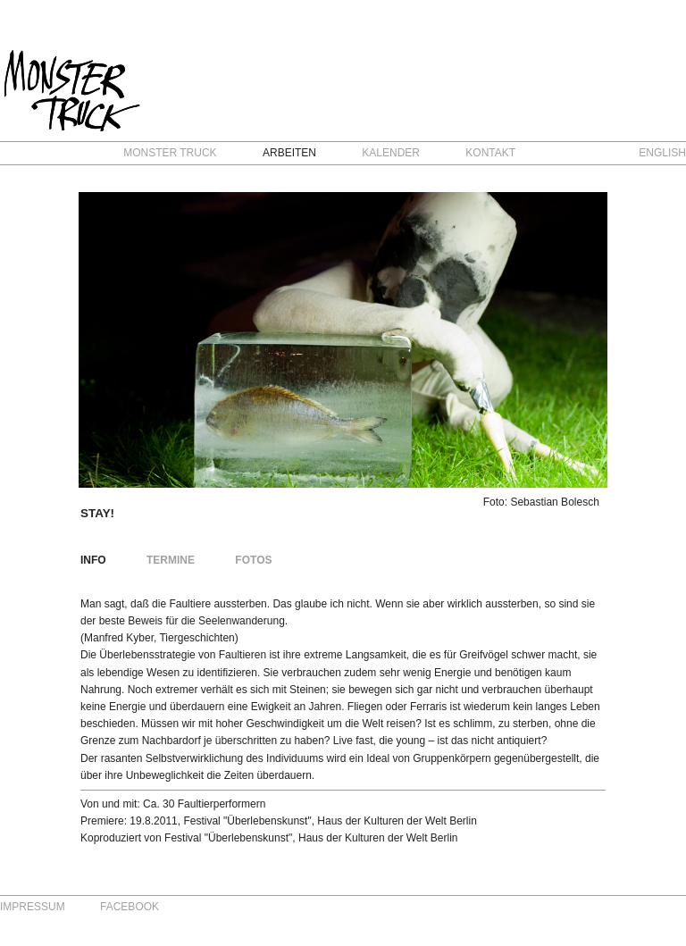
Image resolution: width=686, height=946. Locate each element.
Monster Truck (169, 153)
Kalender (391, 153)
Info (93, 560)
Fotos (253, 560)
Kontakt (490, 153)
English (662, 153)
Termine (170, 560)
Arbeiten (289, 153)
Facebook (129, 906)
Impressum (32, 906)
